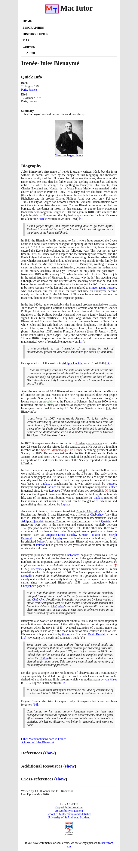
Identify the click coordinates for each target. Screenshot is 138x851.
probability (49, 401)
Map (26, 40)
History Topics (35, 34)
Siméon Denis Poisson (102, 287)
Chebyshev (97, 514)
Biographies (33, 27)
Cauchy (57, 538)
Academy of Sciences (88, 443)
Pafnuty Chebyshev (88, 511)
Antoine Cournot (55, 521)
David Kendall (97, 634)
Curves (29, 46)
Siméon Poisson (89, 534)
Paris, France (29, 89)
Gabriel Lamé (81, 521)
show (49, 752)
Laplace (45, 483)
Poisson (111, 483)
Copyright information (68, 807)
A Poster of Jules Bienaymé (37, 742)
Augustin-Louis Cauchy (61, 534)
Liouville (26, 575)
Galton (66, 634)
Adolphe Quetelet (72, 363)
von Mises (110, 679)
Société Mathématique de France (61, 450)
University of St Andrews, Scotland (69, 817)
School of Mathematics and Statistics (69, 814)
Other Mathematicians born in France (43, 739)
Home (27, 21)
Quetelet (42, 218)
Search (29, 53)
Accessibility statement (69, 810)
